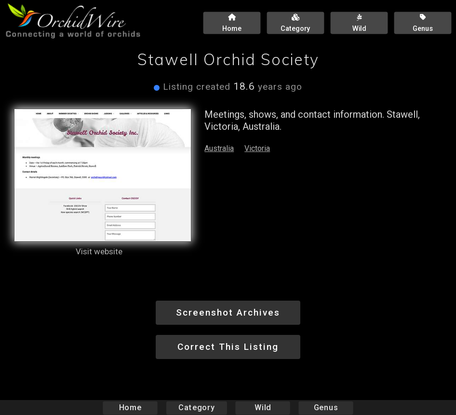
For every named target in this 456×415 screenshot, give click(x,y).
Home (130, 407)
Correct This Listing (228, 346)
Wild (263, 407)
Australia (219, 148)
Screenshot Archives (228, 312)
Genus (325, 407)
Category (196, 407)
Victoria (257, 148)
